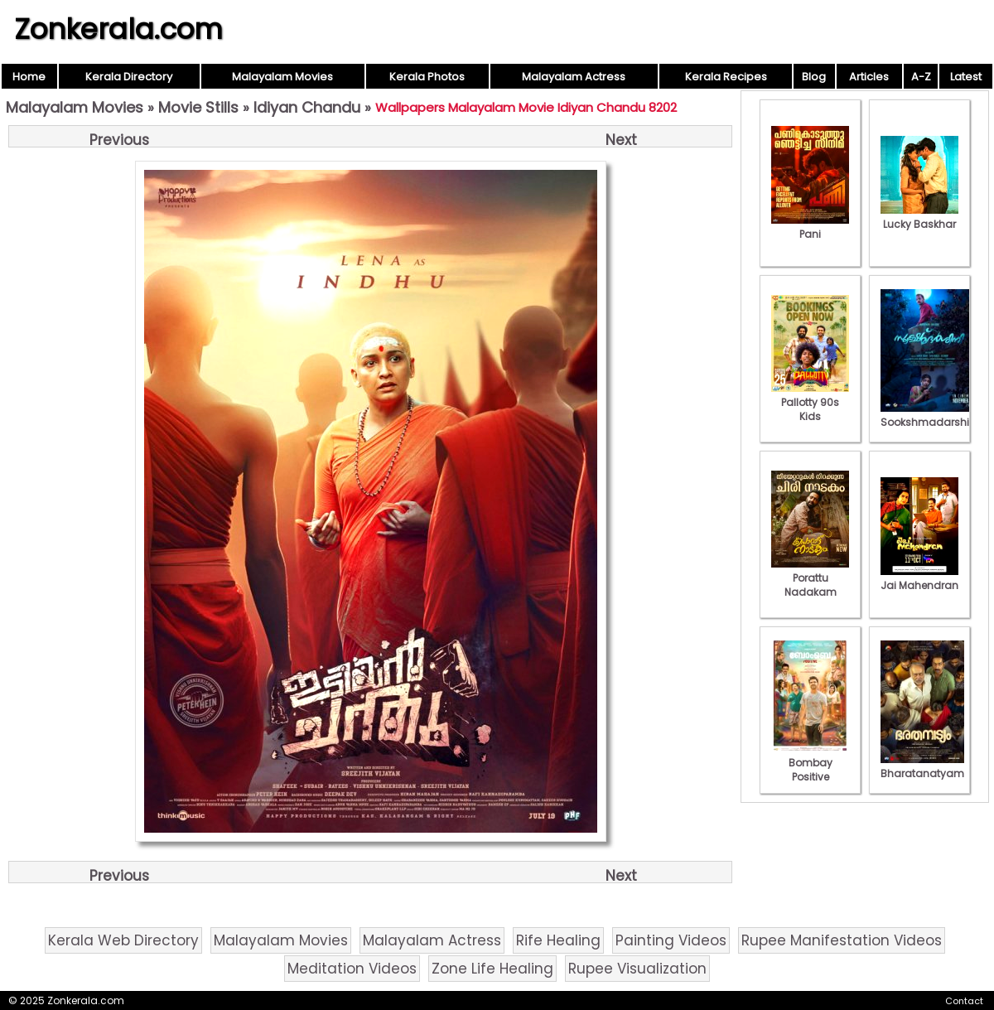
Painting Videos (670, 940)
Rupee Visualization (637, 969)
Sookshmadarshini (929, 415)
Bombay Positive (810, 763)
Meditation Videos (352, 969)
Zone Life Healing (492, 969)
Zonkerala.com (118, 29)
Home (29, 77)
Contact (964, 1001)
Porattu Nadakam (810, 578)
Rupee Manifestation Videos (841, 940)
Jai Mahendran (919, 578)
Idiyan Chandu (306, 107)
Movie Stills (198, 107)
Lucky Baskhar (919, 217)
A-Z (921, 77)
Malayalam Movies (282, 77)
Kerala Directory (128, 77)
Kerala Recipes (726, 77)
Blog (814, 77)
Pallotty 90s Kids (810, 402)
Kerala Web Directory (123, 940)
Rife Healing (558, 940)
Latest (966, 77)
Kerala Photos (427, 77)
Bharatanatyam (922, 766)
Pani (810, 227)
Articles (869, 77)
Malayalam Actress (573, 77)
